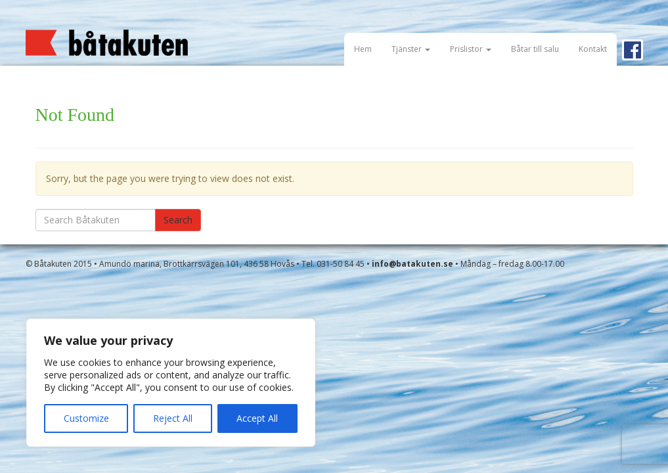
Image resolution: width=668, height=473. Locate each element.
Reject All (172, 418)
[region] (170, 383)
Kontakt (593, 49)
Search (178, 220)
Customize (86, 418)
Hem (363, 49)
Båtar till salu (535, 49)
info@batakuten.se (412, 263)
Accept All (257, 418)
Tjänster (410, 49)
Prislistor (470, 49)
